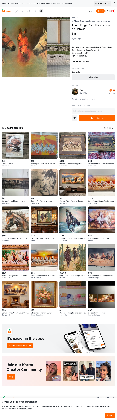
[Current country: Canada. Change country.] (112, 11)
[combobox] (27, 11)
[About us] (107, 11)
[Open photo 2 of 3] (58, 32)
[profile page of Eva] (75, 91)
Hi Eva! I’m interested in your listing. (93, 111)
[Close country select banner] (114, 2)
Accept (110, 415)
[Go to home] (6, 11)
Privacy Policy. (26, 409)
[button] (108, 128)
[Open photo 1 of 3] (24, 47)
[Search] (41, 11)
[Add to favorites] (74, 118)
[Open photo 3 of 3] (58, 62)
